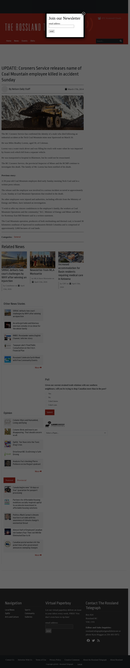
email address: (54, 23)
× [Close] (83, 13)
